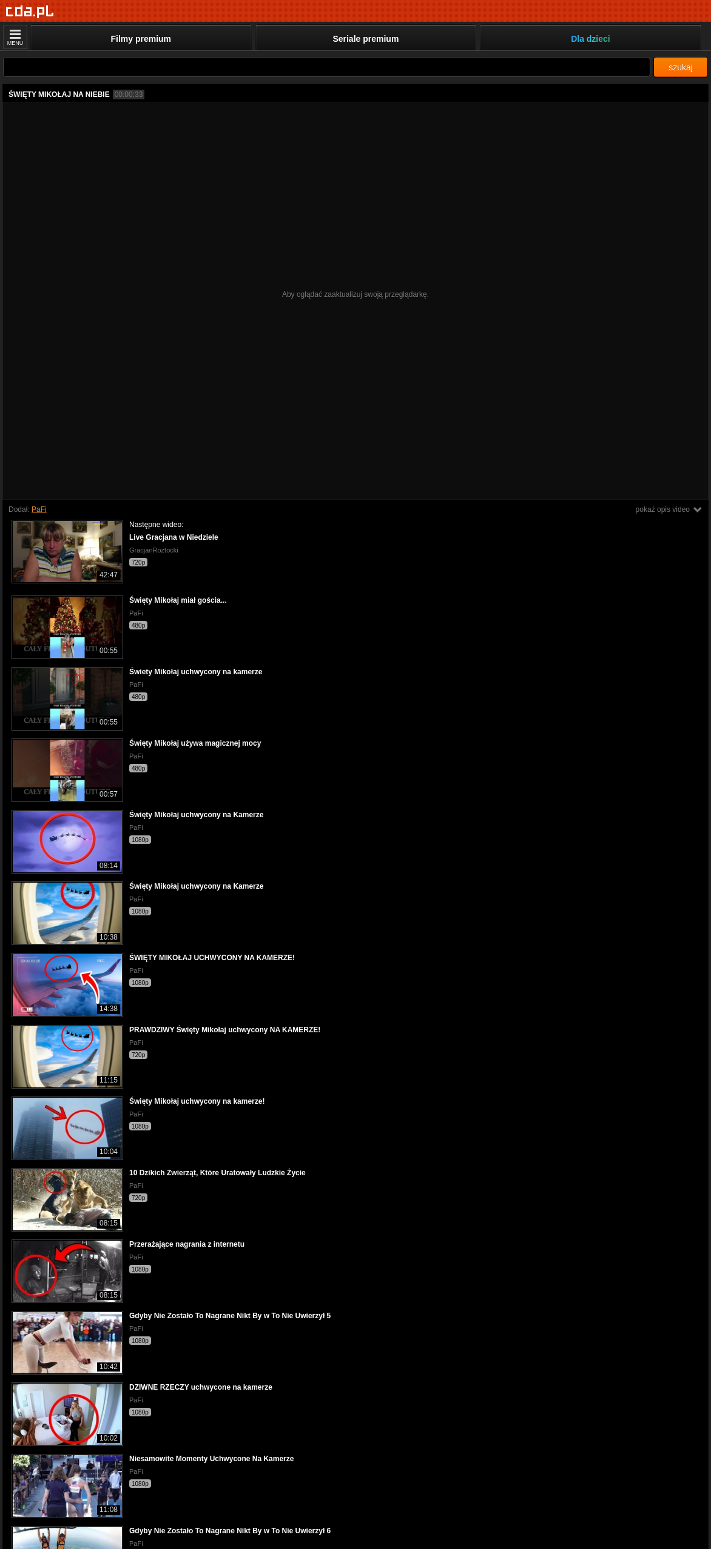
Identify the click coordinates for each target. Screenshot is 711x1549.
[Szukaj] (326, 67)
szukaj (681, 67)
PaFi (39, 509)
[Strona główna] (30, 11)
